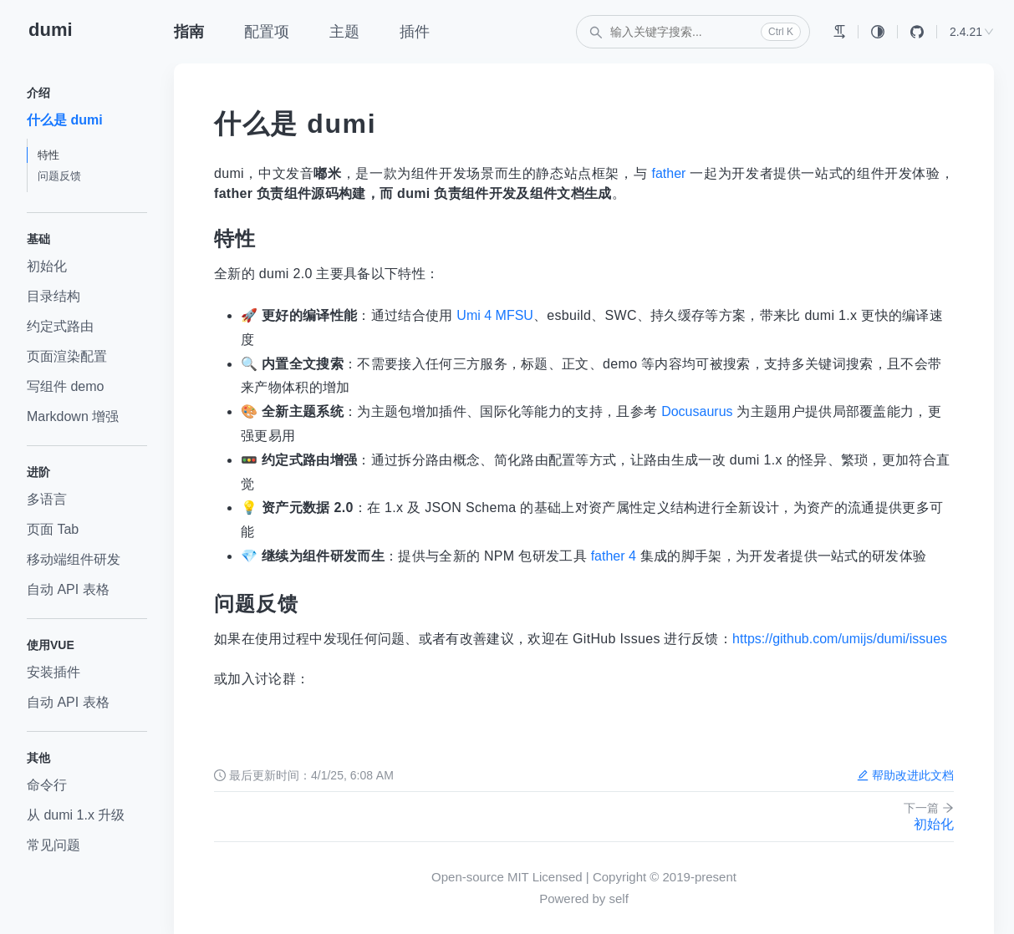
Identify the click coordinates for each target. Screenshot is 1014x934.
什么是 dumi (65, 120)
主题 (344, 31)
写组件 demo (65, 386)
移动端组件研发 (73, 559)
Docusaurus (696, 411)
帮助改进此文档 (905, 775)
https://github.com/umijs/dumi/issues (839, 639)
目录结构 (53, 296)
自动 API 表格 (68, 589)
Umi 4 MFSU (494, 315)
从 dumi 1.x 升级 (76, 815)
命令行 (47, 785)
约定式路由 (60, 326)
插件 (415, 31)
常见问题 (53, 845)
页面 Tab (53, 529)
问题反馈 (59, 176)
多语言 (47, 499)
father (668, 173)
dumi (50, 29)
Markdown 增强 (73, 416)
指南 (189, 31)
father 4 (613, 556)
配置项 (266, 31)
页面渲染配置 (67, 356)
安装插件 (53, 672)
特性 (48, 155)
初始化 (47, 266)
